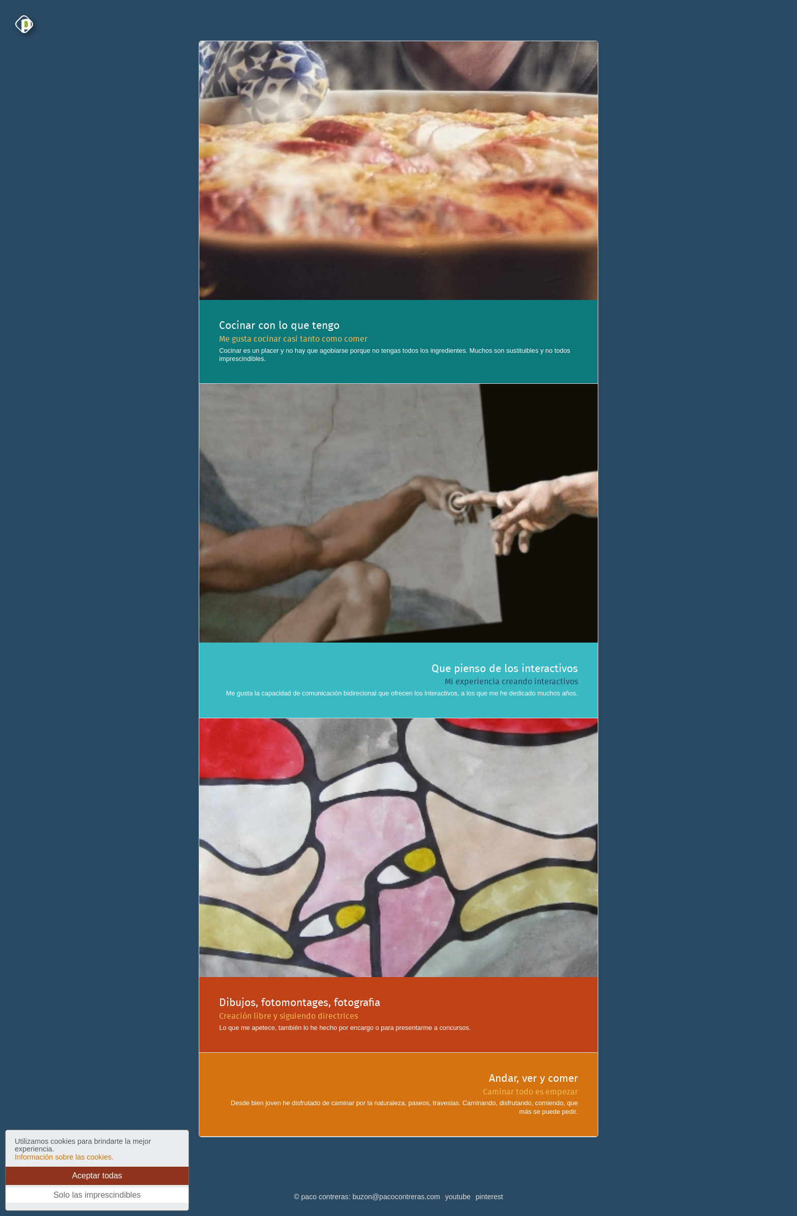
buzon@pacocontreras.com (396, 1197)
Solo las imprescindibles (97, 1195)
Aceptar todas (97, 1175)
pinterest (489, 1197)
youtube (458, 1197)
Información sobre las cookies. (64, 1157)
